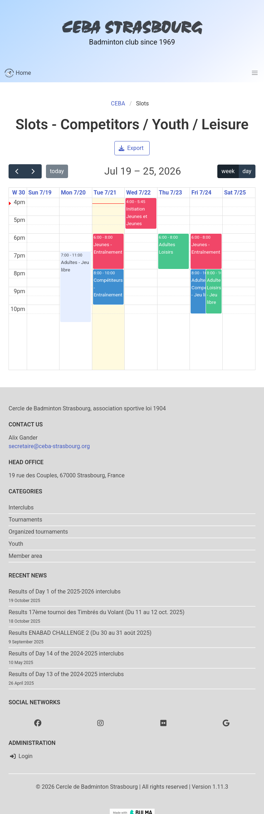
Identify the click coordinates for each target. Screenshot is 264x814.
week (228, 171)
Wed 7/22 (138, 192)
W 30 (18, 192)
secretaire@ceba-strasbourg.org (49, 446)
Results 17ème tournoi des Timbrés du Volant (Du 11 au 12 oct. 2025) (97, 612)
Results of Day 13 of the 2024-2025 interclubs (66, 674)
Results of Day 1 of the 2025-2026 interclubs (65, 591)
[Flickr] (163, 722)
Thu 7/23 (170, 192)
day (246, 171)
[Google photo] (226, 722)
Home (17, 73)
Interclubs (21, 507)
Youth (16, 543)
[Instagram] (100, 722)
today (57, 171)
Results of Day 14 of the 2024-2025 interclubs (66, 653)
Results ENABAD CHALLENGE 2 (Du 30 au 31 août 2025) (80, 632)
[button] (254, 73)
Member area (25, 556)
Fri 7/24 (201, 192)
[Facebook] (37, 722)
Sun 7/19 (40, 192)
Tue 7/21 (105, 192)
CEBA (118, 103)
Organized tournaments (38, 531)
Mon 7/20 (73, 192)
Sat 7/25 (235, 192)
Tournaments (25, 519)
